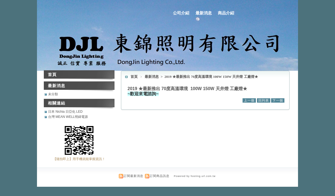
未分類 (53, 94)
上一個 (249, 100)
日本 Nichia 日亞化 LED (65, 112)
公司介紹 (181, 13)
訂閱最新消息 (133, 175)
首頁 (134, 77)
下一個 (277, 100)
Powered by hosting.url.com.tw (195, 176)
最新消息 (204, 13)
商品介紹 (226, 13)
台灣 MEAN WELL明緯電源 (68, 117)
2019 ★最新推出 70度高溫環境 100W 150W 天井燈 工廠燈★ (211, 77)
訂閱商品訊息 (159, 175)
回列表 (263, 100)
